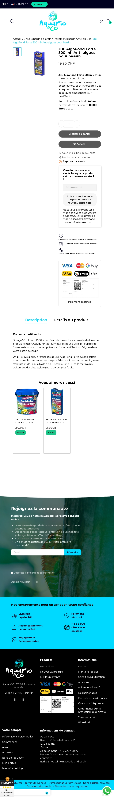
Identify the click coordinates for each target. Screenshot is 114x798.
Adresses (7, 752)
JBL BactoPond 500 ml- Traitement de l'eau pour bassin (56, 421)
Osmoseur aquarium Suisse (65, 782)
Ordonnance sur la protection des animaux (92, 710)
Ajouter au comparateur (74, 157)
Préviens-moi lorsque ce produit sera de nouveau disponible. (80, 199)
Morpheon (28, 693)
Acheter (80, 144)
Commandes (9, 742)
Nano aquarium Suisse (96, 782)
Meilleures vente (50, 677)
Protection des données (92, 698)
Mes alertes (9, 763)
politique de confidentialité (99, 572)
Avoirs (5, 747)
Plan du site (85, 722)
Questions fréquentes (91, 703)
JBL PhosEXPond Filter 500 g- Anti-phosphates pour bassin (24, 421)
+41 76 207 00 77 (68, 751)
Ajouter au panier (79, 134)
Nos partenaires (87, 693)
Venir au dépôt (87, 717)
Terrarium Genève (35, 782)
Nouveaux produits (51, 671)
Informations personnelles (17, 736)
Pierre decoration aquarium (71, 786)
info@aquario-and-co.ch (71, 761)
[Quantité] (69, 123)
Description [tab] (36, 320)
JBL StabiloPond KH (61, 364)
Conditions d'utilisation (91, 677)
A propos (83, 682)
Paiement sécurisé (89, 687)
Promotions (47, 666)
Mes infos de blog (12, 768)
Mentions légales (88, 671)
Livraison (83, 666)
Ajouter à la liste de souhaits (76, 153)
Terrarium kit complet (39, 786)
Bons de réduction (13, 757)
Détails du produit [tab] (71, 320)
